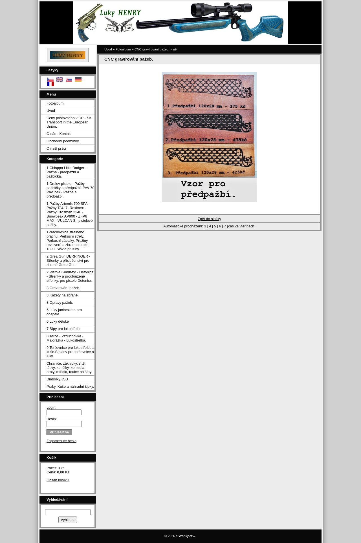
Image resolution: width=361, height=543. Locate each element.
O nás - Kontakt (59, 134)
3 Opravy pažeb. (60, 302)
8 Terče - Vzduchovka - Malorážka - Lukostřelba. (66, 338)
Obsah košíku (58, 480)
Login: (51, 407)
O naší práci (56, 148)
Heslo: (52, 419)
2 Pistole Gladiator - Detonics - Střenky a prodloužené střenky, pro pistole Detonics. (70, 276)
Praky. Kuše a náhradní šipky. (70, 386)
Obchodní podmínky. (63, 141)
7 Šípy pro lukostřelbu (64, 329)
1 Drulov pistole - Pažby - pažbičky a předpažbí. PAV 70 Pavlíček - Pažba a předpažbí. (70, 189)
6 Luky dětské (58, 321)
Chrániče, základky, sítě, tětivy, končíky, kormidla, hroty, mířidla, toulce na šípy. (69, 367)
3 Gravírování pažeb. (63, 288)
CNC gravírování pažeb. (152, 49)
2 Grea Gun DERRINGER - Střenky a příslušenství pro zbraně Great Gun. (68, 260)
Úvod (51, 110)
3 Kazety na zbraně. (63, 295)
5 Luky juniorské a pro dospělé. (64, 312)
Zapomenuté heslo (61, 441)
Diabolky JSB (57, 379)
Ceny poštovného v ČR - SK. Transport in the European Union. (70, 122)
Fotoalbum (55, 103)
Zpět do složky (209, 219)
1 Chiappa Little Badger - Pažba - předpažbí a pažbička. (67, 172)
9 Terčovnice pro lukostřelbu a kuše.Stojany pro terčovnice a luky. (70, 351)
